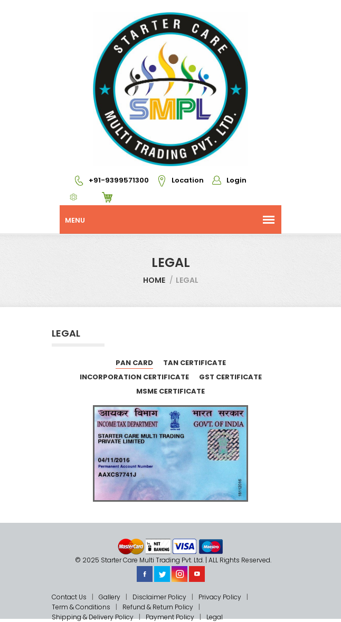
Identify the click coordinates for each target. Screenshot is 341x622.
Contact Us (69, 596)
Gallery (109, 596)
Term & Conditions (81, 606)
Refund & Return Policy (157, 606)
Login (226, 180)
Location (177, 180)
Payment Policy (170, 617)
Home (154, 280)
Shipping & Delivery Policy (93, 617)
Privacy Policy (219, 596)
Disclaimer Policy (159, 596)
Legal (214, 617)
